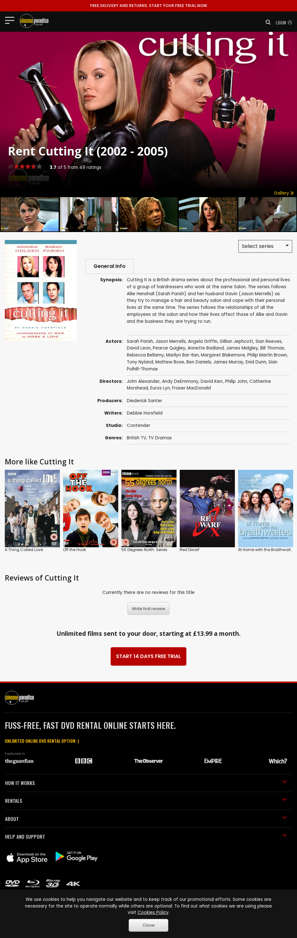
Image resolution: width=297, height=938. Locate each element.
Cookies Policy (153, 912)
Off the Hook (74, 549)
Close (149, 925)
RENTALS (146, 800)
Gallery (284, 193)
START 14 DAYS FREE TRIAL (148, 656)
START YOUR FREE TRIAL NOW (148, 5)
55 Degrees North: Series (144, 549)
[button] (266, 22)
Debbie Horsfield (145, 413)
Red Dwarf (189, 549)
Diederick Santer (144, 401)
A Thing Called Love (24, 549)
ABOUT (146, 818)
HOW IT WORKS (146, 782)
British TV (136, 438)
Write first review (148, 608)
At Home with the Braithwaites (266, 549)
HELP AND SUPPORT (146, 836)
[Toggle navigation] (11, 20)
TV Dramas (160, 438)
